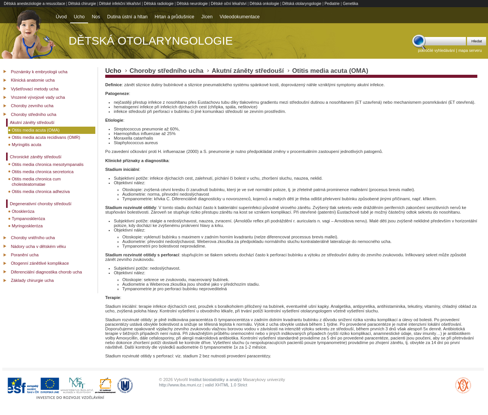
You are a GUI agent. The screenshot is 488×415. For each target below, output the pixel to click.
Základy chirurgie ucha (32, 280)
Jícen (206, 16)
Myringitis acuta (27, 144)
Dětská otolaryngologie (301, 4)
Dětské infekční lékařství (120, 4)
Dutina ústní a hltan (127, 16)
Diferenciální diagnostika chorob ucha (46, 272)
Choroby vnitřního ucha (33, 237)
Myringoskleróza (27, 226)
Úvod (61, 16)
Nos (96, 16)
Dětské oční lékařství (229, 4)
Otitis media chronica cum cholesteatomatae (36, 182)
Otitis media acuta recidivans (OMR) (46, 137)
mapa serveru (470, 50)
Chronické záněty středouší (36, 156)
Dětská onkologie (264, 4)
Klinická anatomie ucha (33, 80)
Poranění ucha (25, 255)
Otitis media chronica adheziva (41, 191)
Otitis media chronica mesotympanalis (47, 164)
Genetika (350, 4)
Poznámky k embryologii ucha (39, 71)
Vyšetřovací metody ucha (34, 89)
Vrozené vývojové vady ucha (38, 97)
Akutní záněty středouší (32, 122)
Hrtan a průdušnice (174, 16)
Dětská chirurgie (82, 4)
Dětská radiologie (159, 4)
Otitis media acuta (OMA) (36, 130)
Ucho (79, 16)
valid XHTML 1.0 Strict (226, 385)
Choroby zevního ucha (32, 105)
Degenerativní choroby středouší (41, 203)
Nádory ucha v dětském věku (38, 246)
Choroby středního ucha (33, 114)
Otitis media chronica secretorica (43, 171)
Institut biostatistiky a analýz (215, 379)
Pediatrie (332, 4)
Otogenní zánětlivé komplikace (40, 263)
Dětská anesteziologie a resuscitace (34, 4)
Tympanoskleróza (28, 218)
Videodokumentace (240, 16)
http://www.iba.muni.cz (180, 385)
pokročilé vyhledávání (436, 50)
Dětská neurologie (192, 4)
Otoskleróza (23, 211)
